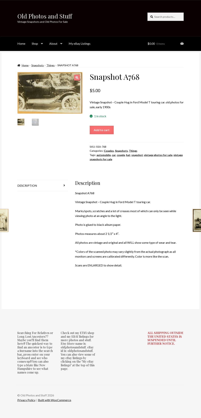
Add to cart (101, 130)
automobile (104, 155)
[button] (77, 77)
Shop (35, 43)
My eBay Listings (79, 43)
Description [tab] (27, 185)
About (53, 43)
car (114, 155)
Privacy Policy (26, 400)
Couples (109, 150)
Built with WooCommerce (54, 400)
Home (21, 43)
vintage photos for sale (158, 155)
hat (128, 155)
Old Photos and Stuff (44, 16)
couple (121, 155)
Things (51, 65)
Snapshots (37, 65)
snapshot (137, 155)
